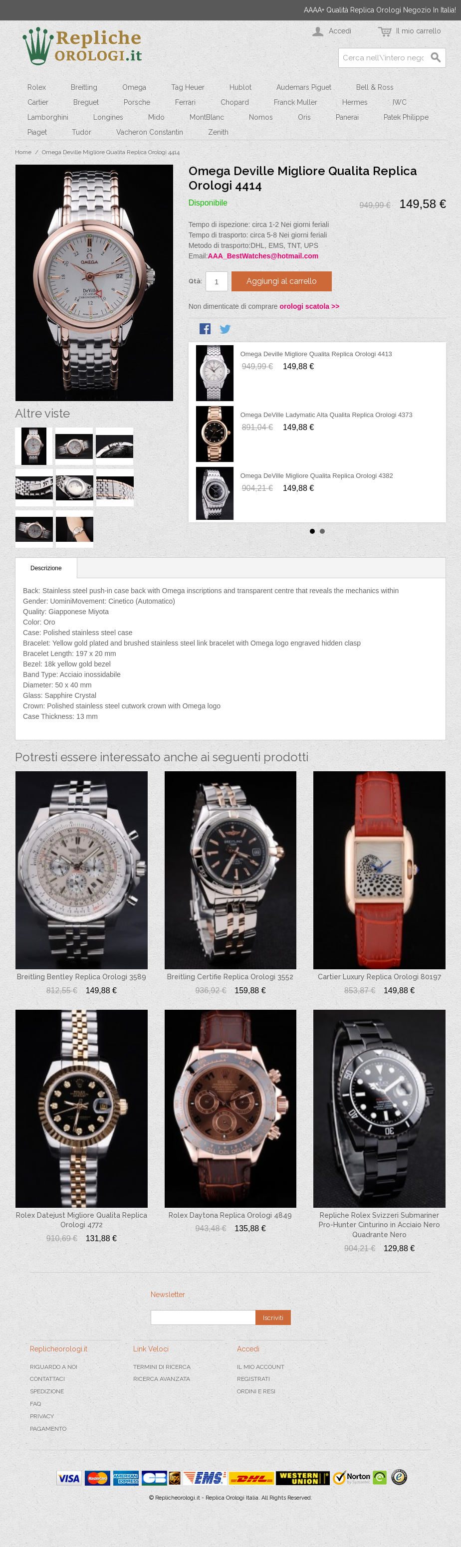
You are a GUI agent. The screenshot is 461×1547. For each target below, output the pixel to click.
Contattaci (47, 1378)
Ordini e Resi (256, 1391)
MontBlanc (207, 117)
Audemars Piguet (303, 87)
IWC (400, 102)
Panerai (347, 117)
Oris (304, 117)
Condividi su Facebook (206, 329)
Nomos (261, 117)
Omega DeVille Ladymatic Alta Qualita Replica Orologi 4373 (326, 415)
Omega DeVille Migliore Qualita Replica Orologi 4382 (316, 475)
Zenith (218, 132)
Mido (156, 117)
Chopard (235, 102)
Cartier (37, 102)
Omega (134, 87)
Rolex (36, 87)
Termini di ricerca (162, 1366)
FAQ (35, 1403)
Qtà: (195, 281)
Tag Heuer (188, 87)
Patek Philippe (406, 117)
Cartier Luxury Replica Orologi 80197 (379, 977)
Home (23, 152)
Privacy (42, 1416)
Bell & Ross (375, 87)
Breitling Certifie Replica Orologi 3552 (230, 977)
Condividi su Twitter (226, 329)
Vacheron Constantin (149, 132)
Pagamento (48, 1428)
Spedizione (47, 1391)
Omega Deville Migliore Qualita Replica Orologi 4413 (316, 354)
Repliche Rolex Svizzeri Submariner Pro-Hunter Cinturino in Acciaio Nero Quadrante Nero (379, 1225)
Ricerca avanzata (161, 1378)
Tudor (81, 132)
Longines (108, 117)
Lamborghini (47, 117)
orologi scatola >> (310, 306)
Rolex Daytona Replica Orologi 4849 (230, 1215)
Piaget (37, 132)
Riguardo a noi (53, 1366)
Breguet (86, 102)
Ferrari (185, 102)
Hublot (240, 87)
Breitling (84, 87)
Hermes (355, 102)
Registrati (253, 1378)
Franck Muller (295, 102)
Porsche (137, 102)
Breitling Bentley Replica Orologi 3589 (81, 977)
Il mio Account (260, 1366)
